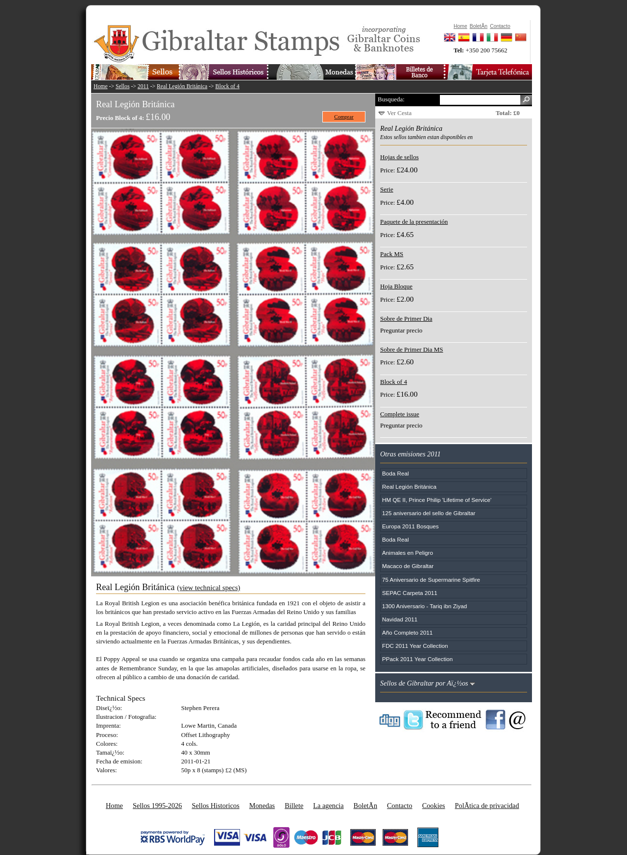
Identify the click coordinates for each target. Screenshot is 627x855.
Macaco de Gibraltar (408, 566)
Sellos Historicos (215, 805)
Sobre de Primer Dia (406, 318)
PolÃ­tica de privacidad (487, 805)
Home (101, 86)
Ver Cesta (399, 113)
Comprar (343, 116)
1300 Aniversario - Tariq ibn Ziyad (424, 606)
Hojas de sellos (399, 157)
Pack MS (391, 254)
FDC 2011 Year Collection (415, 645)
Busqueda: (391, 99)
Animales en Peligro (407, 552)
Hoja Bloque (396, 286)
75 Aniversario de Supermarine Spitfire (431, 579)
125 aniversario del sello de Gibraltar (428, 513)
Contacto (399, 805)
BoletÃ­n (365, 805)
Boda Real (395, 473)
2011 (143, 86)
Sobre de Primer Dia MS (411, 349)
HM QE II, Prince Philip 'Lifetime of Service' (436, 500)
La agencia (328, 805)
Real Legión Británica (182, 86)
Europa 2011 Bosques (410, 526)
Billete (294, 805)
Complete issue (399, 414)
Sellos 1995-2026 (157, 805)
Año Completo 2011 (407, 632)
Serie (386, 189)
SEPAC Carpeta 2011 (409, 593)
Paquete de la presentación (414, 221)
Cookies (433, 805)
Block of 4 (228, 86)
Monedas (262, 805)
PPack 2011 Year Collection (417, 659)
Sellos (123, 86)
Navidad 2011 (399, 619)
